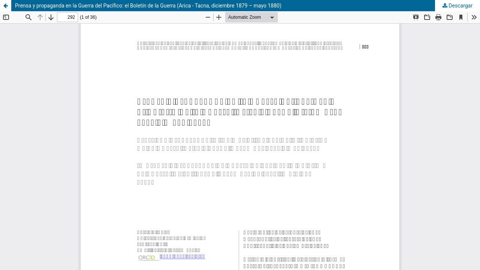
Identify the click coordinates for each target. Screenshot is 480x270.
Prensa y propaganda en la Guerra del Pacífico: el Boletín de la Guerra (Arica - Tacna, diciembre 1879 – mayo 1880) (148, 6)
